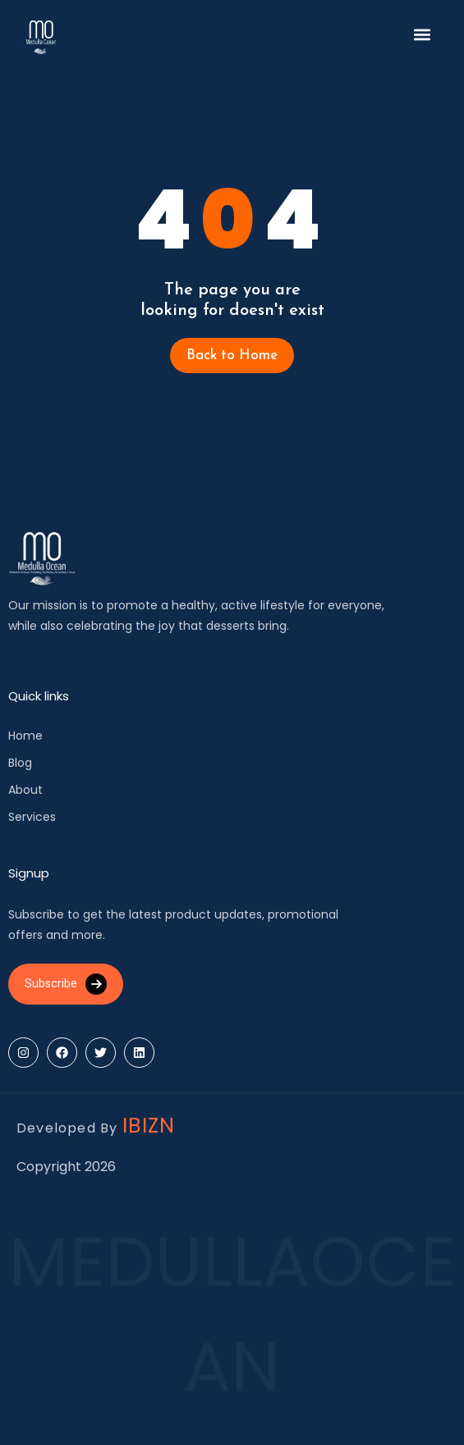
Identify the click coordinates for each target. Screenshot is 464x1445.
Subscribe (66, 984)
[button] (422, 34)
